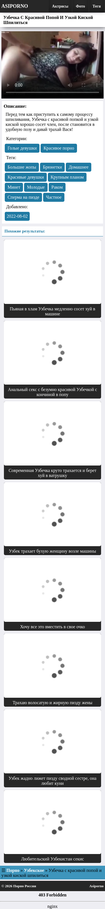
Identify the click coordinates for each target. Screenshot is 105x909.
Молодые (36, 187)
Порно (13, 870)
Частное (53, 197)
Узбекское (34, 870)
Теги (97, 6)
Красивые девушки (26, 177)
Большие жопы (22, 167)
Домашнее (78, 167)
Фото (80, 6)
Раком (57, 187)
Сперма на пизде (23, 197)
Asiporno (14, 6)
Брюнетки (52, 167)
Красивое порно (58, 148)
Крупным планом (67, 177)
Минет (14, 187)
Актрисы (60, 6)
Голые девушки (22, 148)
